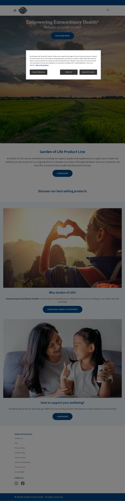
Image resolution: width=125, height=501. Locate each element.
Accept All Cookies (88, 72)
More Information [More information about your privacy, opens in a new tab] (42, 65)
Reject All (69, 72)
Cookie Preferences (38, 72)
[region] (63, 65)
